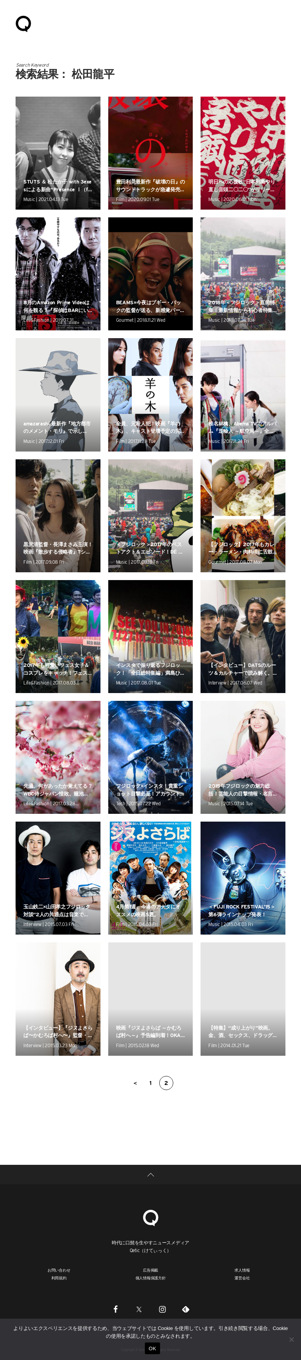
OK (152, 1348)
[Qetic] (150, 1217)
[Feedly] (185, 1309)
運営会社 (242, 1277)
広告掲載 (150, 1270)
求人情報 (242, 1270)
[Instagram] (162, 1309)
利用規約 (59, 1277)
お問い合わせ (59, 1270)
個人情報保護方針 (151, 1277)
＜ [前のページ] (135, 1083)
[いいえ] (291, 1339)
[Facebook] (115, 1309)
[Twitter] (139, 1309)
